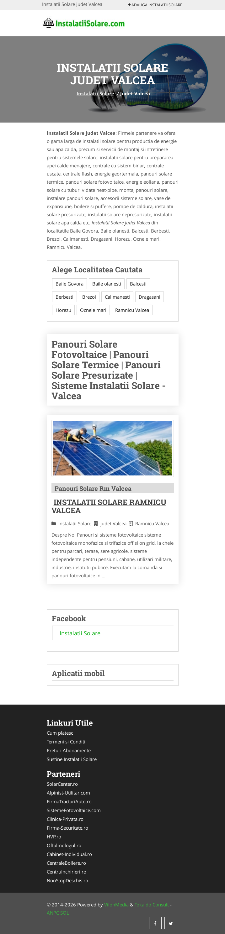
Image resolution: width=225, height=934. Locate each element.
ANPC (53, 913)
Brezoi (89, 297)
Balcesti (138, 284)
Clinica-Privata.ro (65, 819)
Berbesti (64, 297)
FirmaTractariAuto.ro (69, 801)
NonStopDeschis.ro (67, 880)
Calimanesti (117, 297)
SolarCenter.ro (62, 784)
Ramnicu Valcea (132, 310)
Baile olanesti (106, 284)
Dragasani (149, 297)
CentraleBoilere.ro (66, 863)
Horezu (63, 310)
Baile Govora (69, 284)
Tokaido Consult (152, 904)
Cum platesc (60, 733)
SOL (64, 913)
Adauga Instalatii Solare (155, 5)
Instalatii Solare (95, 93)
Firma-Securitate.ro (67, 828)
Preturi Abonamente (69, 750)
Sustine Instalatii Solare (72, 759)
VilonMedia (116, 904)
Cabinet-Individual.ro (69, 854)
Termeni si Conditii (67, 741)
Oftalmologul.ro (64, 845)
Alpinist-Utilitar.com (68, 792)
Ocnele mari (93, 310)
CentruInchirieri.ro (66, 871)
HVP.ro (54, 836)
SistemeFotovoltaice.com (74, 810)
